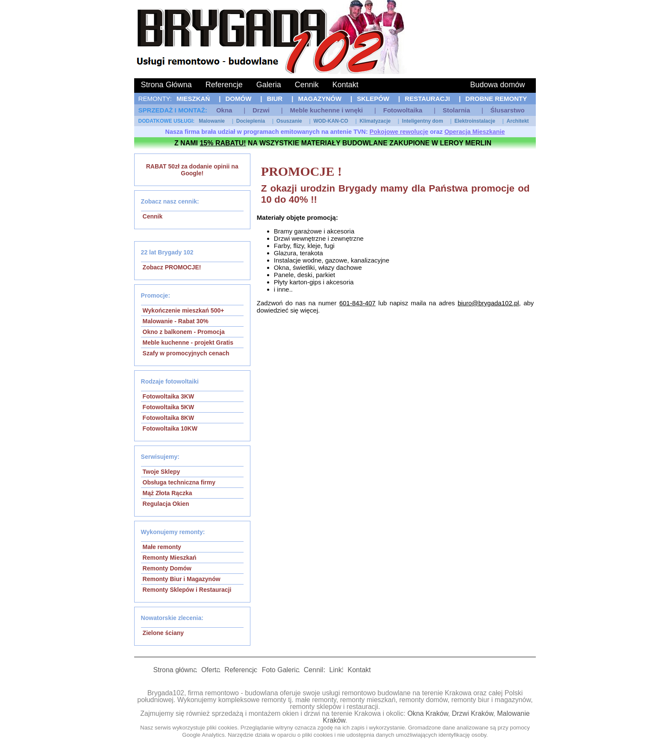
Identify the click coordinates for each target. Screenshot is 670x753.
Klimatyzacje (375, 121)
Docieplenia (250, 121)
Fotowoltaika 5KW (168, 407)
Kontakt (345, 84)
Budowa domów (497, 84)
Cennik (307, 84)
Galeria (268, 84)
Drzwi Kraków (472, 713)
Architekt (518, 121)
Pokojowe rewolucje (399, 131)
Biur (275, 98)
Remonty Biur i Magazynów (181, 579)
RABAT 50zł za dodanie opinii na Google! (192, 170)
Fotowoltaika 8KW (168, 417)
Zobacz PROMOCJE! (172, 267)
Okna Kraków (427, 713)
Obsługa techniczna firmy (179, 482)
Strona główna (175, 669)
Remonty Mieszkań (170, 557)
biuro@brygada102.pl (488, 303)
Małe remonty (162, 546)
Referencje (224, 84)
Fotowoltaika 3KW (168, 396)
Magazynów (319, 98)
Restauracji (427, 98)
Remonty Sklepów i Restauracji (187, 589)
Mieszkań (193, 98)
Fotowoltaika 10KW (170, 428)
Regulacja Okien (166, 503)
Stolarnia (456, 110)
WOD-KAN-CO (330, 121)
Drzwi (261, 110)
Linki (336, 669)
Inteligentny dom (422, 121)
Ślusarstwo (508, 110)
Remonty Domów (167, 568)
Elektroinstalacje (475, 121)
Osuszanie (289, 121)
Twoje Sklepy (161, 471)
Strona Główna (166, 84)
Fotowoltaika (403, 110)
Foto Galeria (281, 669)
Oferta (210, 669)
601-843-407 (357, 303)
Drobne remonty (496, 98)
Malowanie (212, 121)
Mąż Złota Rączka (167, 493)
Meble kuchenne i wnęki (326, 110)
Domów (238, 98)
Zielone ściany (163, 632)
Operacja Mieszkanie (474, 131)
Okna (224, 110)
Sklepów (373, 98)
